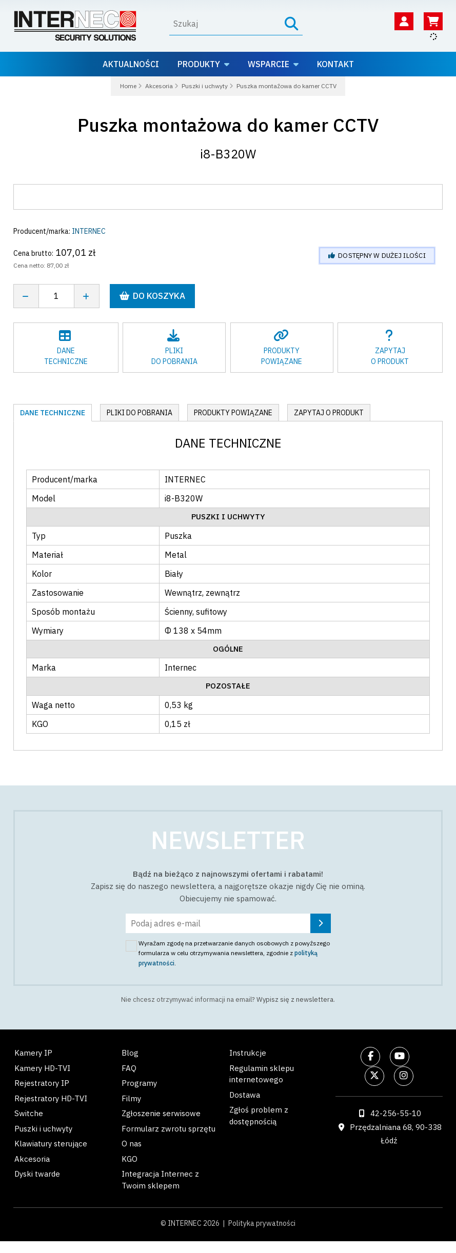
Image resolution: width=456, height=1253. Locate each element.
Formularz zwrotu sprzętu (168, 1129)
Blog (130, 1053)
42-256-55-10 (395, 1113)
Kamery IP (33, 1053)
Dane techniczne (52, 412)
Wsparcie (268, 64)
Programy (139, 1083)
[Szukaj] (292, 24)
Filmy (131, 1098)
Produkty (198, 64)
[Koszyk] (433, 21)
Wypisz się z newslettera (294, 999)
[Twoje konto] (403, 21)
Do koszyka (152, 295)
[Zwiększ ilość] (87, 296)
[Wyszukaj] (225, 23)
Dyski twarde (37, 1174)
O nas (132, 1143)
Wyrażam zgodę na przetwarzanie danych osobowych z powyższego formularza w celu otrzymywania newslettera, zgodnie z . (234, 953)
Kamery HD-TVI (42, 1068)
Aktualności (131, 64)
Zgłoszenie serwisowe (161, 1113)
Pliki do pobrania (139, 412)
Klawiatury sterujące (50, 1143)
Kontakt (335, 64)
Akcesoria (32, 1159)
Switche (28, 1113)
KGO (129, 1159)
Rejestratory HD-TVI (50, 1098)
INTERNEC (89, 231)
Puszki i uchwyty (43, 1129)
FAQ (129, 1068)
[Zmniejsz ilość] (25, 296)
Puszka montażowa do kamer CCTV (228, 125)
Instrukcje (247, 1053)
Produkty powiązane (233, 412)
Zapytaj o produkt (329, 412)
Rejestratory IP (41, 1083)
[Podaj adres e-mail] (228, 923)
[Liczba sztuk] (56, 296)
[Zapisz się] (320, 923)
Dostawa (244, 1095)
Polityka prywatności (261, 1223)
